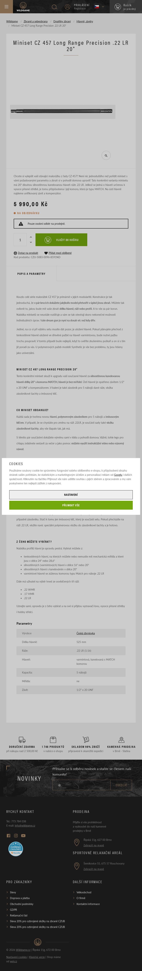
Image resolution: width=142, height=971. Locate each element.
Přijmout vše (71, 505)
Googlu (118, 475)
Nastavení (71, 494)
